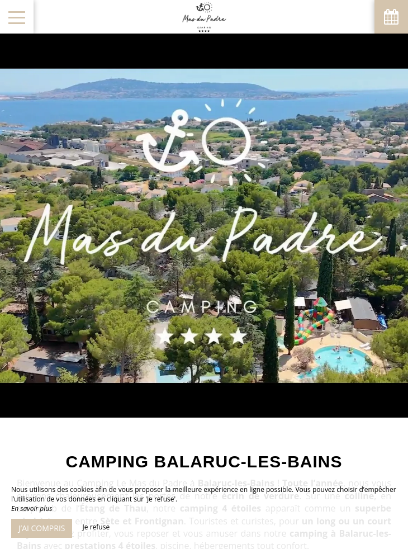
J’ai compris (41, 528)
